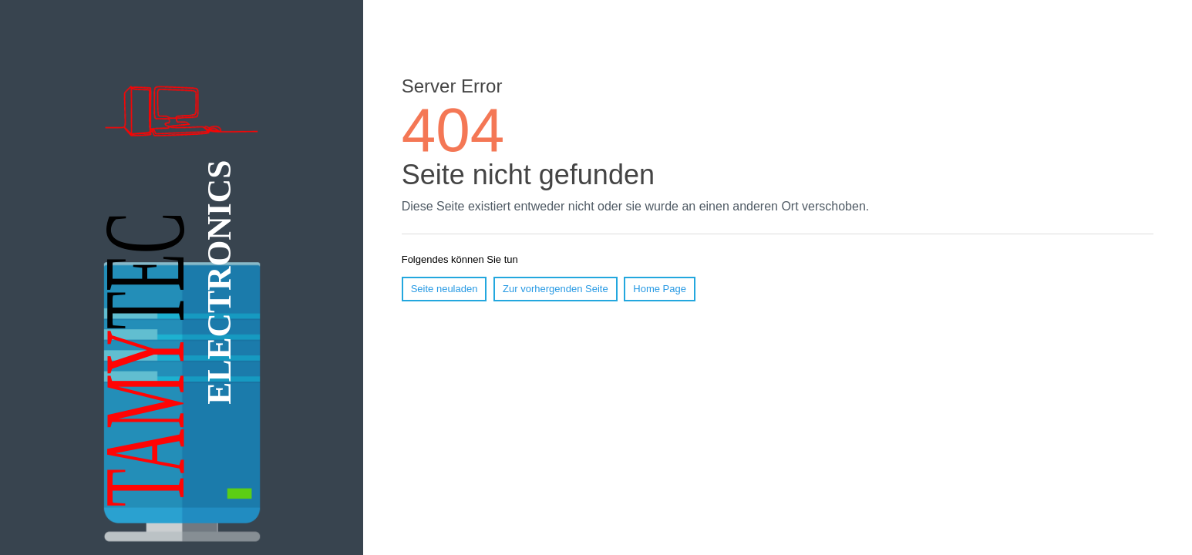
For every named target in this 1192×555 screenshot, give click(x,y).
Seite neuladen (444, 288)
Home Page (659, 288)
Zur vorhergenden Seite (555, 288)
